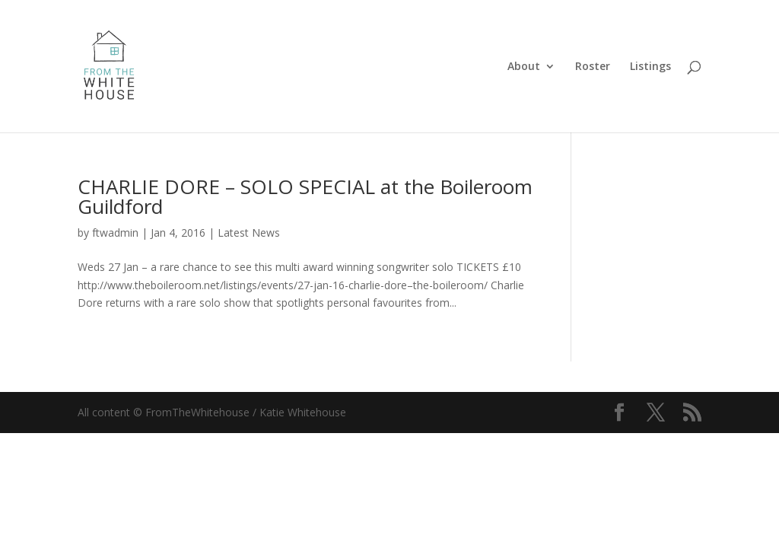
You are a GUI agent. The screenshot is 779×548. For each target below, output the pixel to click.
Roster (592, 67)
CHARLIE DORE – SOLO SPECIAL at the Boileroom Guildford (305, 196)
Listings (650, 67)
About (523, 67)
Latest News (249, 232)
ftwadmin (115, 232)
